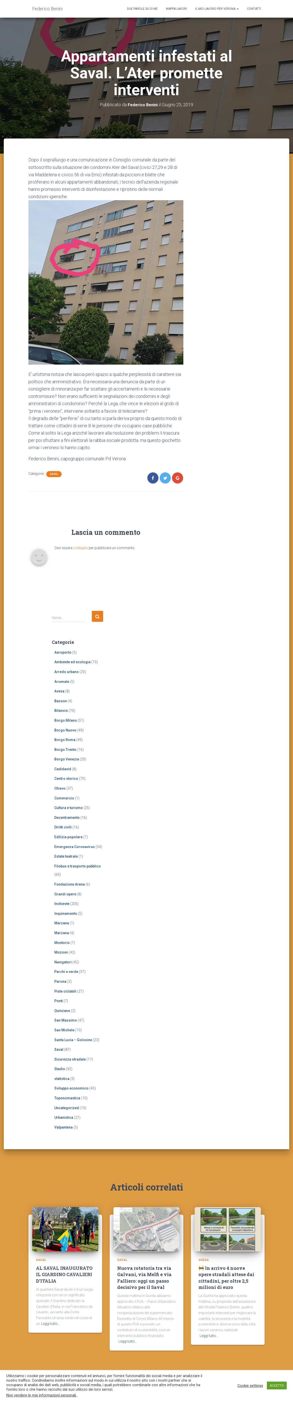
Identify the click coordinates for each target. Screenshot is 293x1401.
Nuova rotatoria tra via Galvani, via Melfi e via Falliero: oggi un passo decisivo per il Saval (144, 1280)
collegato (80, 548)
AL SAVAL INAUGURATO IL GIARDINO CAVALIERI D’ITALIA (64, 1277)
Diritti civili (63, 827)
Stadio (59, 1069)
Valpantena (63, 1127)
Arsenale (61, 682)
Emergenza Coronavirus (74, 847)
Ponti (58, 1001)
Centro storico (66, 779)
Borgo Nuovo (65, 730)
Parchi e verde (66, 972)
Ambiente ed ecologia (72, 662)
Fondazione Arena (69, 884)
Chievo (60, 788)
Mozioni (61, 952)
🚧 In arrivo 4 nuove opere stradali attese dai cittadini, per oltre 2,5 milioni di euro (226, 1280)
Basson (60, 701)
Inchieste (61, 904)
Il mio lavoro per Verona (217, 9)
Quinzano (62, 1011)
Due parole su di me (142, 9)
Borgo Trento (65, 750)
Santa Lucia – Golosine (73, 1040)
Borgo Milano (65, 720)
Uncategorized (66, 1108)
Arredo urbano (66, 672)
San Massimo (65, 1020)
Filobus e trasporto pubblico (77, 866)
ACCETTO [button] (277, 1385)
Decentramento (67, 818)
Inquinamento (65, 914)
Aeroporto (62, 652)
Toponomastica (67, 1098)
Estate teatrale (66, 856)
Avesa (59, 691)
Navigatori (63, 962)
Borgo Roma (64, 740)
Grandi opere (65, 894)
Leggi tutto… (50, 1326)
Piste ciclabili (65, 991)
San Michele (64, 1030)
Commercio (64, 798)
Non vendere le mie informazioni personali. (41, 1395)
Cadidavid (62, 769)
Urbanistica (63, 1117)
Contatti (254, 9)
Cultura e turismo (68, 808)
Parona (60, 981)
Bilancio (61, 711)
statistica (61, 1079)
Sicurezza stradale (70, 1059)
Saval (54, 474)
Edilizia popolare (68, 837)
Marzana (61, 923)
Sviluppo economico (71, 1088)
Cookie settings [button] (250, 1385)
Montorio (62, 943)
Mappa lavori (176, 9)
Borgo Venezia (66, 759)
